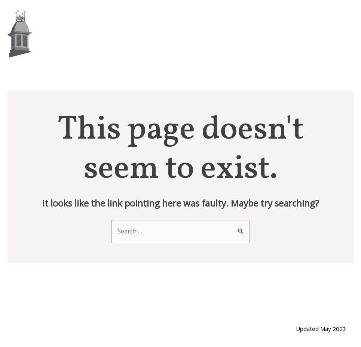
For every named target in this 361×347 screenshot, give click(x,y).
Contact (328, 33)
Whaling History (262, 33)
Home (162, 33)
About (201, 33)
